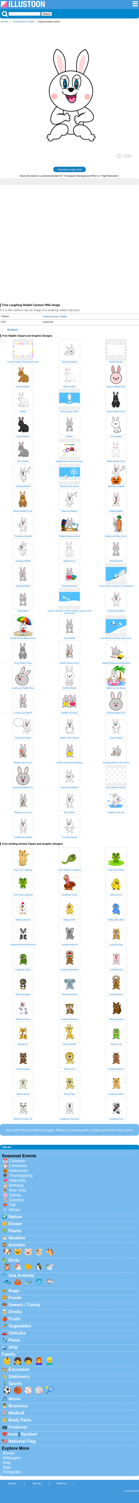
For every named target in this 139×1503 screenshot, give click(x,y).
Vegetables (20, 1325)
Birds (14, 1260)
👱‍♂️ (49, 1361)
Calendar (17, 1161)
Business (18, 1405)
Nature (15, 1216)
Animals (16, 1244)
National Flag (22, 1441)
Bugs (14, 1290)
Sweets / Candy (24, 1304)
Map (7, 1462)
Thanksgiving (21, 1175)
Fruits (15, 1318)
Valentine (17, 1180)
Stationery (19, 1376)
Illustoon (5, 21)
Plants (15, 1230)
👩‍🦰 (39, 1361)
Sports (15, 1383)
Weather (17, 1237)
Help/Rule (61, 1483)
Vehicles (17, 1333)
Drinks (15, 1311)
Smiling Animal (19, 21)
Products (18, 1427)
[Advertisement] (69, 219)
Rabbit (31, 21)
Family (9, 1354)
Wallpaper (12, 1458)
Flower (15, 1223)
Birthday (16, 1185)
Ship (13, 1347)
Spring (15, 1195)
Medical (16, 1412)
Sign (7, 1467)
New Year (17, 1190)
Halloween (18, 1170)
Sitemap (37, 1483)
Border (9, 1453)
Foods (15, 1297)
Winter (15, 1209)
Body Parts (20, 1419)
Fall (12, 1205)
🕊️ (49, 1267)
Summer (16, 1200)
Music (15, 1398)
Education (19, 1369)
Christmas (18, 1165)
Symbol (29, 1434)
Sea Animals (21, 1275)
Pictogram (12, 1472)
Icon (13, 1434)
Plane (14, 1340)
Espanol (12, 1483)
